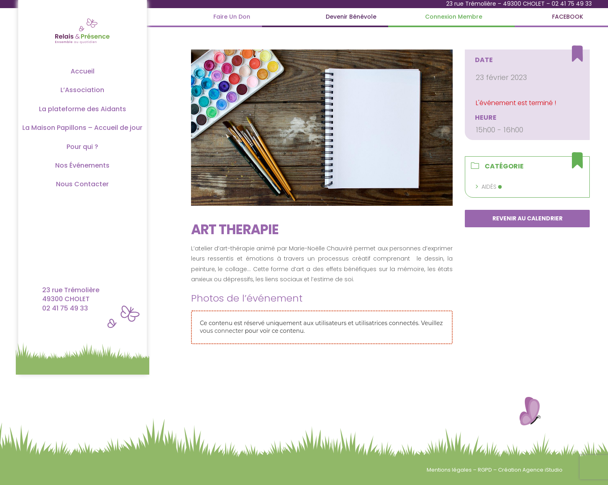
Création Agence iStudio (530, 470)
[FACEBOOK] (567, 17)
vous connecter (221, 330)
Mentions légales (450, 470)
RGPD (485, 470)
